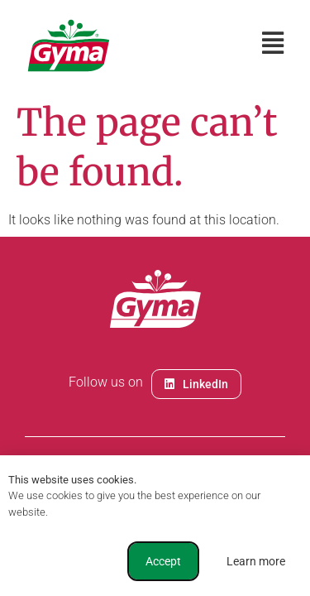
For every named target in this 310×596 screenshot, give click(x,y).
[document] (155, 298)
